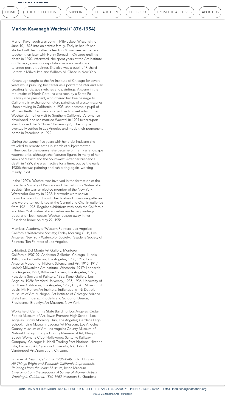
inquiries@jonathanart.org (189, 389)
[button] (135, 57)
